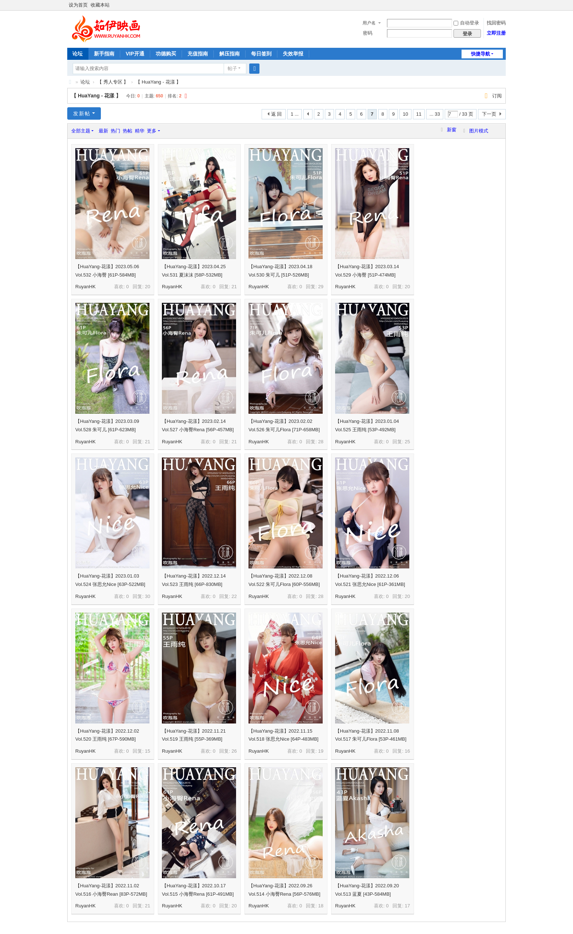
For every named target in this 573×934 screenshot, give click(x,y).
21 (234, 286)
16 (407, 751)
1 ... (295, 114)
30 (147, 596)
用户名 (369, 23)
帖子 (232, 68)
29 (320, 286)
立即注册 (496, 33)
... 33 (434, 114)
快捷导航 (480, 54)
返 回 (276, 114)
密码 (367, 33)
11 (418, 114)
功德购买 (166, 54)
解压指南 (229, 54)
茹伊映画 (70, 82)
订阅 (497, 96)
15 (147, 751)
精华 (139, 131)
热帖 (127, 131)
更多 (151, 131)
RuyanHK (85, 286)
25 (407, 441)
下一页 (489, 114)
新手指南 (104, 54)
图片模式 (478, 131)
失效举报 (293, 54)
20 (147, 286)
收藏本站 (100, 5)
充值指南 (197, 54)
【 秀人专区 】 (112, 82)
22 (234, 596)
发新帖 (82, 113)
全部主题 (80, 131)
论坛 (77, 54)
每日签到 (261, 54)
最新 (103, 131)
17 (407, 905)
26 (234, 751)
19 (320, 751)
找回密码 (496, 23)
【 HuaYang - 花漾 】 (158, 82)
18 (320, 905)
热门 (115, 131)
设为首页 (78, 5)
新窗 (451, 129)
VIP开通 (135, 54)
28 (320, 441)
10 (405, 114)
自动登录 (466, 23)
